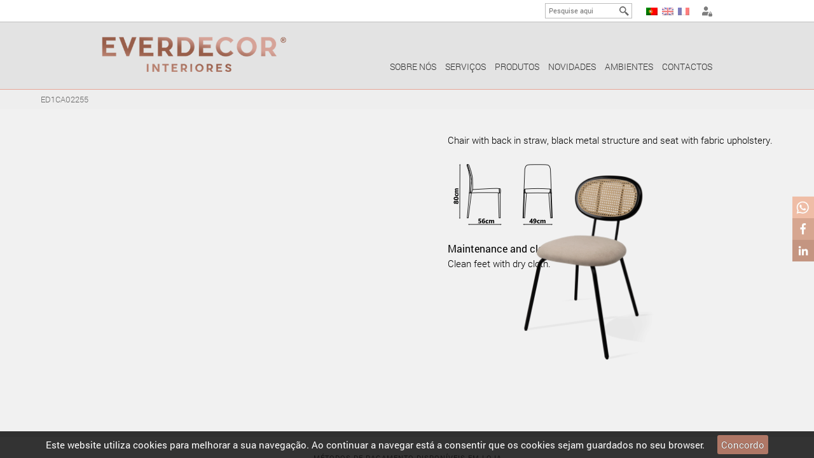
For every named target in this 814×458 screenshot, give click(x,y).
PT (652, 11)
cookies (150, 444)
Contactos (687, 66)
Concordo (742, 444)
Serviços (465, 66)
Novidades (572, 66)
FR (683, 11)
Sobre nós (413, 66)
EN (667, 11)
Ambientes (629, 66)
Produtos (517, 66)
